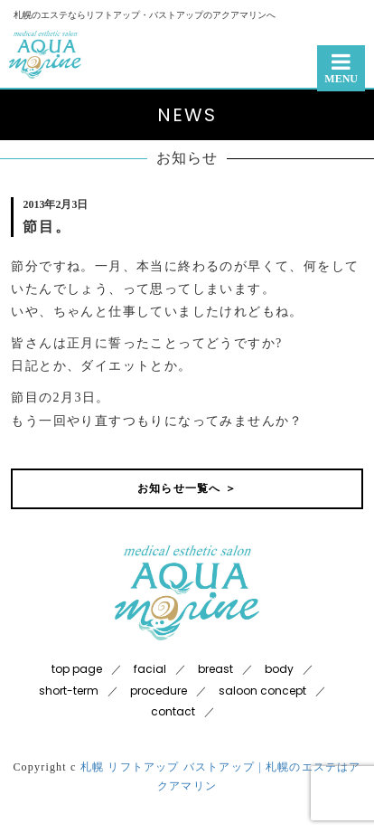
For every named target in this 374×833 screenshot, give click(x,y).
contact (173, 711)
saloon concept (262, 690)
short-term (68, 690)
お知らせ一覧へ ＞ (187, 488)
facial (150, 669)
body (279, 669)
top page (76, 669)
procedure (158, 690)
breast (215, 669)
